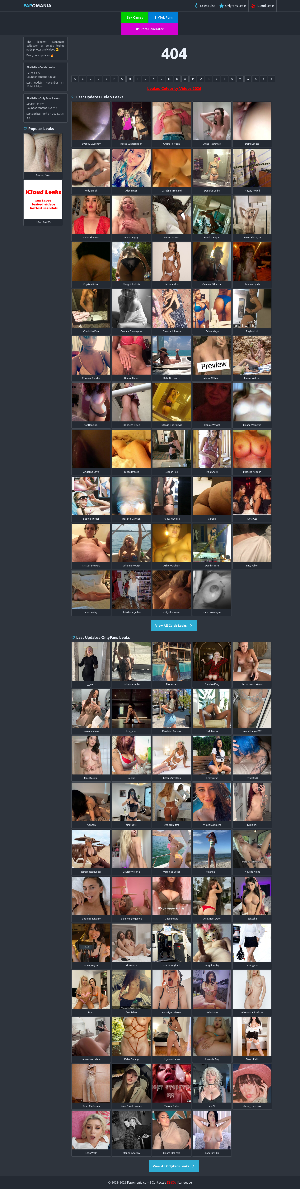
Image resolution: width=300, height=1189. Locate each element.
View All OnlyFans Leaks (174, 1166)
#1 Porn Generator (150, 29)
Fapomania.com (138, 1182)
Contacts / (164, 1182)
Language (185, 1182)
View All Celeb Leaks (174, 626)
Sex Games (135, 17)
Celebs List (204, 6)
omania (37, 5)
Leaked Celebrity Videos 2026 (174, 88)
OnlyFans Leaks (232, 6)
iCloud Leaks (262, 6)
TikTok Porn (163, 17)
